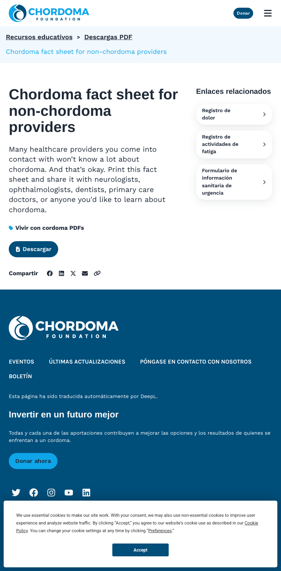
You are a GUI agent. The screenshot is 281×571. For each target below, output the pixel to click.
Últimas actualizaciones (87, 361)
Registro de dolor (234, 114)
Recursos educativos (39, 37)
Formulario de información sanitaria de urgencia (234, 182)
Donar (243, 13)
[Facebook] (33, 492)
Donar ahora (33, 460)
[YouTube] (68, 492)
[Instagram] (51, 492)
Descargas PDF (108, 37)
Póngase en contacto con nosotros (196, 361)
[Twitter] (16, 492)
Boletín (20, 376)
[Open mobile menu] (268, 13)
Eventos (21, 361)
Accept (140, 550)
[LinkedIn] (86, 492)
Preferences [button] (160, 530)
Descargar (33, 249)
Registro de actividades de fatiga (234, 144)
